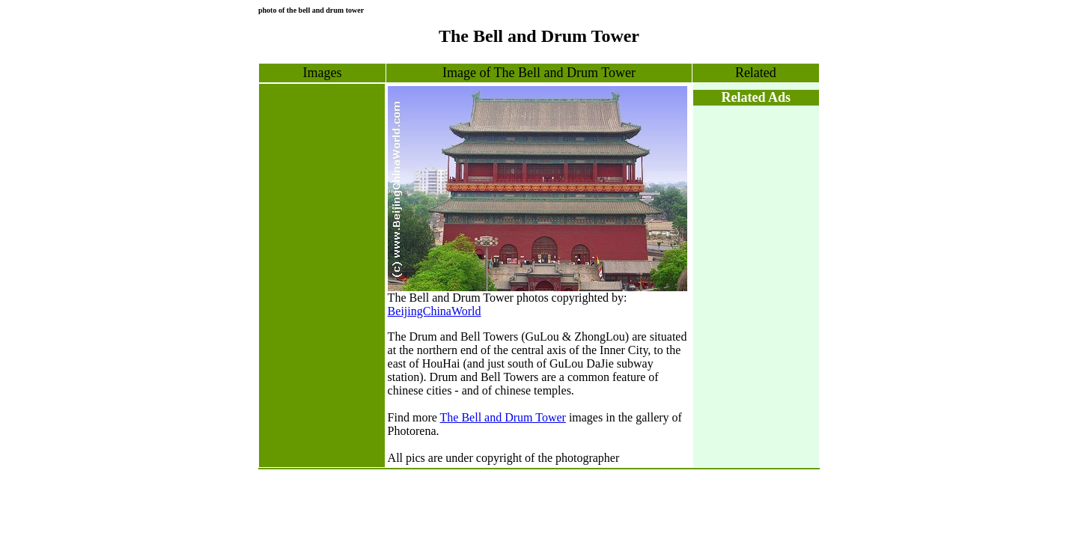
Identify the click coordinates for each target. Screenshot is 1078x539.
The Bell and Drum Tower (503, 417)
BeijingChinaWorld (434, 311)
